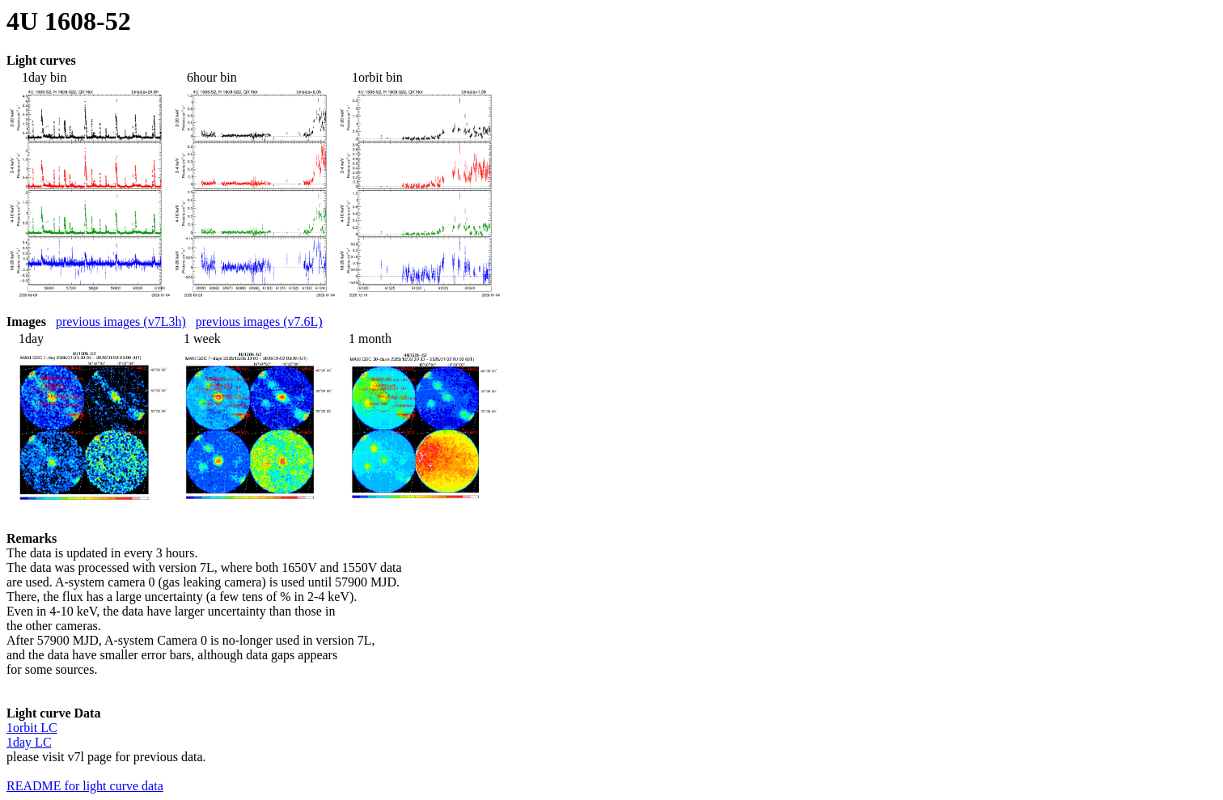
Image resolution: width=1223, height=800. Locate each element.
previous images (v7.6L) (259, 321)
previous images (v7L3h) (121, 321)
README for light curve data (84, 786)
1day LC (29, 742)
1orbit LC (31, 727)
